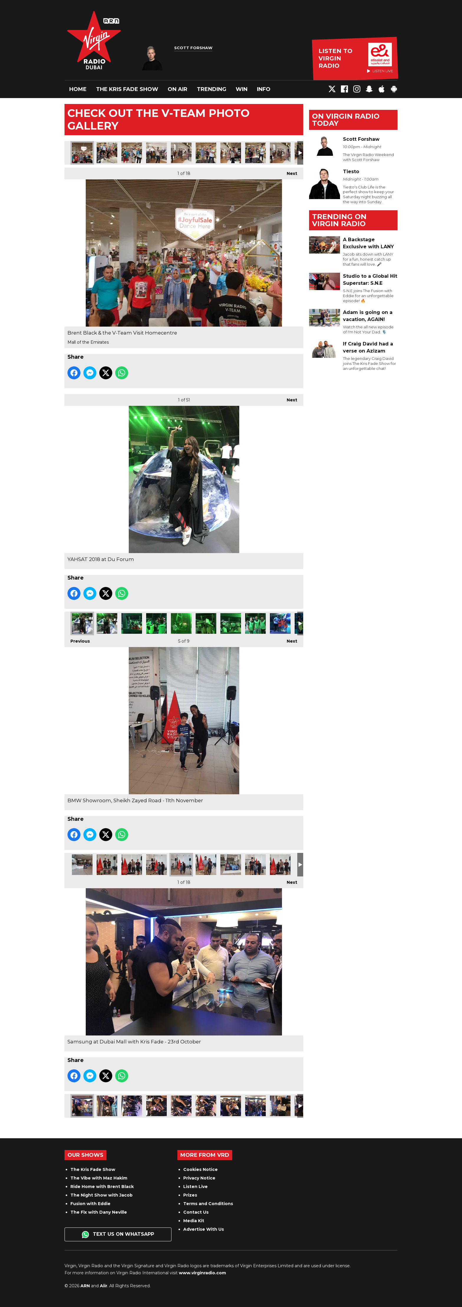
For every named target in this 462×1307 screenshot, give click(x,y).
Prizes (190, 1195)
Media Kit (193, 1220)
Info (263, 89)
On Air (177, 89)
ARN (85, 1285)
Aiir (103, 1285)
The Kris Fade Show (127, 89)
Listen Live (195, 1186)
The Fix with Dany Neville (98, 1212)
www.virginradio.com (202, 1272)
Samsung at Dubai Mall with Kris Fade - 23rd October (82, 1106)
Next (289, 172)
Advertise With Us (203, 1229)
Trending (211, 89)
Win (242, 89)
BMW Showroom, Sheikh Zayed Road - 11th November (82, 864)
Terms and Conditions (208, 1203)
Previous (77, 639)
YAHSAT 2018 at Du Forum (82, 623)
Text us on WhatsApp (118, 1234)
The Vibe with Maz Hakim (98, 1178)
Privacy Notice (199, 1178)
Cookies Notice (200, 1169)
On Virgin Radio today (346, 120)
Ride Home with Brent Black (102, 1186)
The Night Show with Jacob (101, 1195)
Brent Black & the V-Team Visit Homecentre (82, 153)
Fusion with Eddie (90, 1203)
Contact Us (196, 1212)
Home (78, 89)
